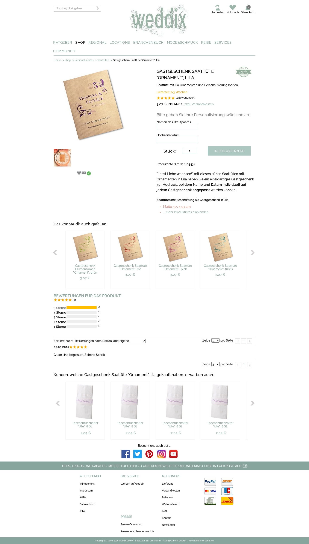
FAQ (164, 511)
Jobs (82, 511)
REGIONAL (97, 42)
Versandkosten (171, 490)
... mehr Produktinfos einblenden (185, 212)
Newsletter (168, 524)
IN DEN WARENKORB (229, 151)
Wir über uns (87, 483)
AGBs (82, 497)
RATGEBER (62, 42)
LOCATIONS (120, 42)
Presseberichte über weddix (137, 531)
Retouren (167, 497)
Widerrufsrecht (171, 504)
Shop (68, 60)
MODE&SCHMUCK (182, 42)
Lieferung (167, 483)
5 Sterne (60, 308)
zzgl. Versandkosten (199, 104)
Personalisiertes (84, 60)
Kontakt (166, 518)
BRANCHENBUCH (148, 42)
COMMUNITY (64, 51)
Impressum (86, 490)
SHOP (80, 42)
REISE (206, 42)
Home (57, 60)
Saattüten (103, 60)
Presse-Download (131, 524)
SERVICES (223, 42)
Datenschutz (87, 504)
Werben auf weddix (132, 483)
